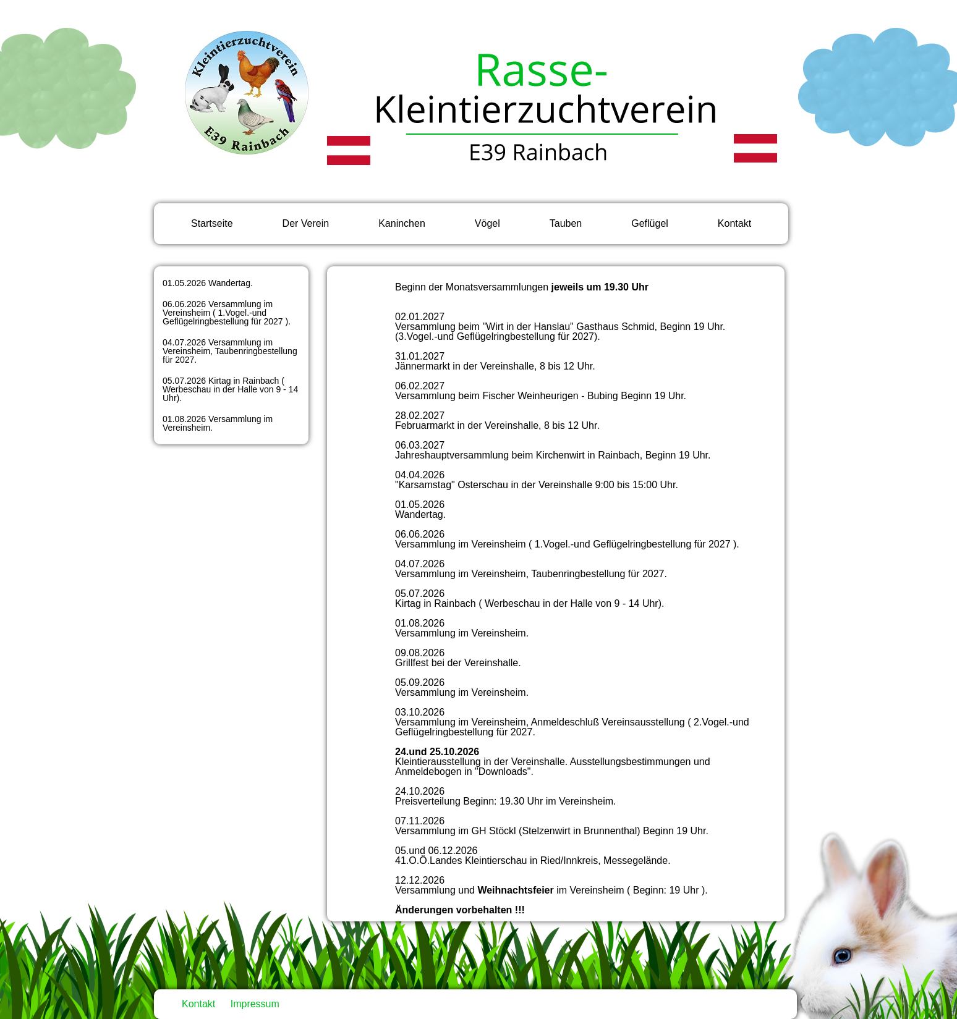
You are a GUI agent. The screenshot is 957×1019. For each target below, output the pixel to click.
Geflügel (649, 223)
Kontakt (734, 223)
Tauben (566, 223)
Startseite (212, 223)
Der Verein (306, 223)
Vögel (487, 223)
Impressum (255, 1004)
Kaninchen (401, 223)
